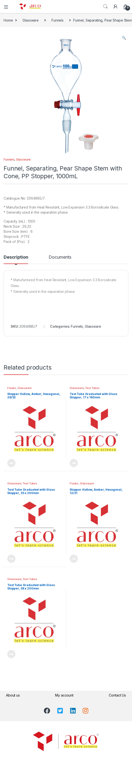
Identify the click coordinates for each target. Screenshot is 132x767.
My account (64, 695)
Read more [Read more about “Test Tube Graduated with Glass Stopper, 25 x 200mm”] (11, 559)
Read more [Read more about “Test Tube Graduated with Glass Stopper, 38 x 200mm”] (11, 654)
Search (105, 6)
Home (8, 20)
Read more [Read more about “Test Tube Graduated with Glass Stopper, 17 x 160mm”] (74, 463)
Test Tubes (92, 388)
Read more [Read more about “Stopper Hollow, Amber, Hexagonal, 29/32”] (11, 463)
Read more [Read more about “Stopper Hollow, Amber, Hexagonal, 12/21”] (74, 559)
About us (13, 695)
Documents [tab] (60, 257)
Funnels (57, 20)
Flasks (11, 388)
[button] (124, 38)
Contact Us (117, 695)
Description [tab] (16, 257)
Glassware (30, 20)
